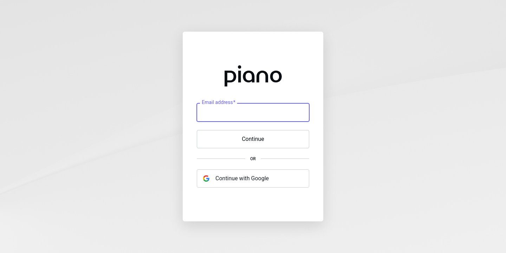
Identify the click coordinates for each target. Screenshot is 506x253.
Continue (253, 139)
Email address (218, 102)
